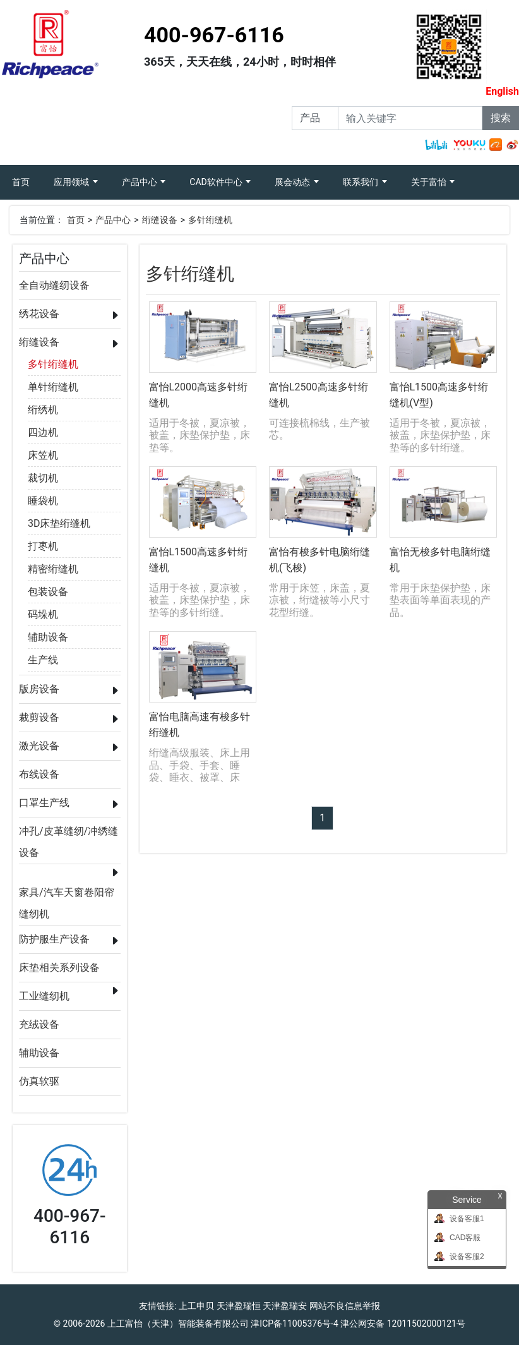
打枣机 (43, 546)
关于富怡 (429, 182)
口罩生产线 (44, 803)
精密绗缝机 (53, 569)
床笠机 (43, 455)
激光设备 (39, 746)
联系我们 (361, 182)
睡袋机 (43, 501)
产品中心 (140, 182)
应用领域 (72, 182)
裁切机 (43, 478)
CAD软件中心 (216, 182)
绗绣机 (43, 410)
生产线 (43, 660)
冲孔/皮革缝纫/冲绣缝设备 (68, 833)
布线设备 (39, 774)
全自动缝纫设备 (54, 285)
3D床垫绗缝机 (59, 523)
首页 (27, 176)
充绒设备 (39, 1024)
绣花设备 (39, 314)
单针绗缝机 (53, 387)
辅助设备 (48, 637)
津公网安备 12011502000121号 (402, 1323)
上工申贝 (196, 1306)
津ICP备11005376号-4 (294, 1323)
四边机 (43, 432)
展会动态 (293, 182)
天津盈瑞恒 (239, 1306)
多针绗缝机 (210, 220)
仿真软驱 (39, 1081)
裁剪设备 (39, 717)
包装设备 (48, 592)
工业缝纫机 (44, 996)
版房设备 (39, 689)
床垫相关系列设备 (59, 968)
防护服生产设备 (54, 939)
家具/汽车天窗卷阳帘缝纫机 (66, 894)
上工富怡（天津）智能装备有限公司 (178, 1323)
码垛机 (43, 614)
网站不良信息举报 (344, 1306)
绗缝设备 (159, 220)
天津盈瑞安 (285, 1306)
